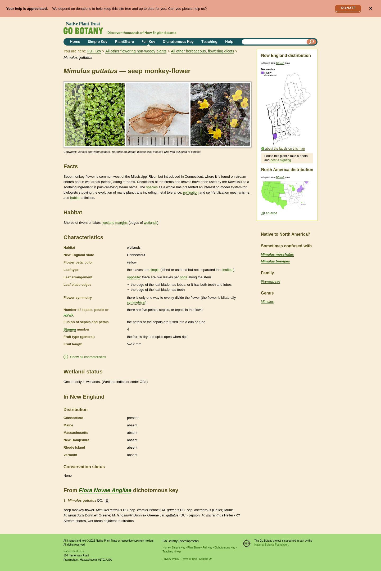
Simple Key (97, 42)
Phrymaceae (270, 281)
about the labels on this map (285, 148)
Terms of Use (189, 558)
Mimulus (267, 302)
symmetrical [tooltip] (136, 302)
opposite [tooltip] (133, 277)
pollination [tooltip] (191, 192)
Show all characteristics (88, 357)
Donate (348, 8)
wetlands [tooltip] (150, 223)
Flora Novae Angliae (105, 490)
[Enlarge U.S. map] (287, 197)
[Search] (312, 41)
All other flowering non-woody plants (135, 51)
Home (75, 42)
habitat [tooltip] (75, 198)
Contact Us (205, 558)
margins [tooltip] (121, 223)
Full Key (148, 42)
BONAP (280, 63)
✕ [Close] (370, 8)
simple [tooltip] (154, 270)
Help (229, 42)
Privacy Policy (170, 558)
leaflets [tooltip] (228, 270)
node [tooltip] (183, 277)
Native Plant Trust (74, 551)
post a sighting (280, 160)
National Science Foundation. (272, 544)
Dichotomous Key (178, 42)
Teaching (209, 42)
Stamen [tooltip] (70, 329)
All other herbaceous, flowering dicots (202, 51)
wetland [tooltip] (108, 223)
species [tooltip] (152, 187)
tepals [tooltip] (69, 314)
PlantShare (124, 42)
